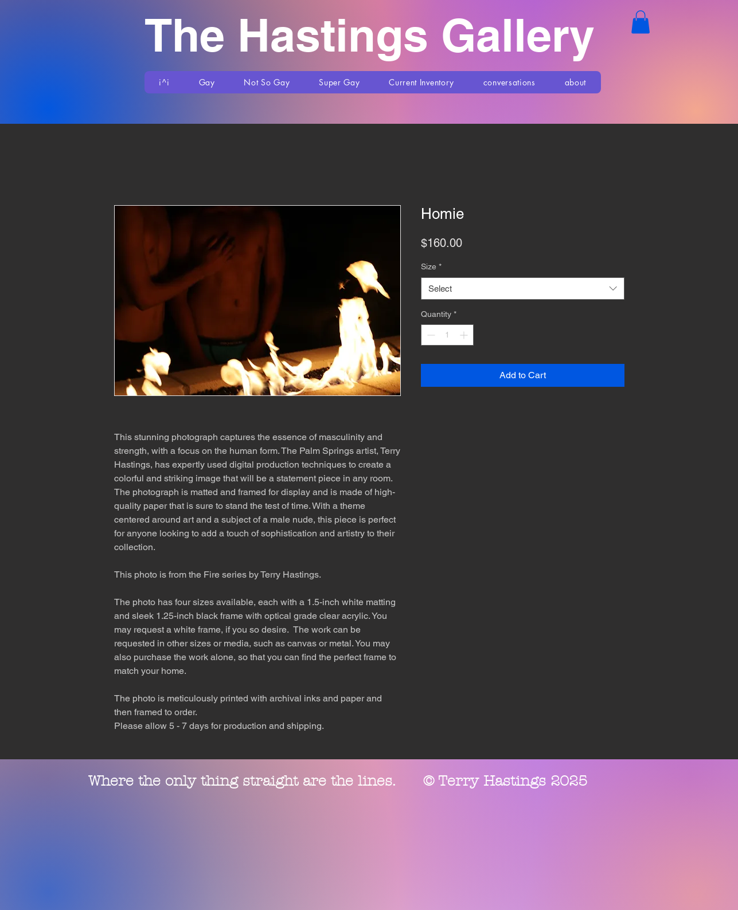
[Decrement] (430, 335)
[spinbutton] (447, 335)
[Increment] (465, 335)
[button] (640, 22)
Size (431, 266)
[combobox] (522, 288)
